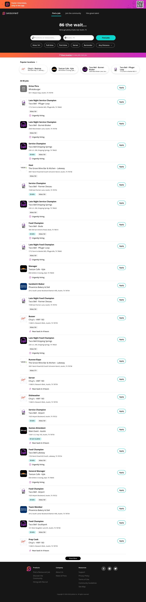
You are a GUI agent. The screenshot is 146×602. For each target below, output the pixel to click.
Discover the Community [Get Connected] (38, 577)
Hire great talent (92, 13)
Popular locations (28, 62)
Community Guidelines (88, 583)
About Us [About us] (59, 572)
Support (82, 572)
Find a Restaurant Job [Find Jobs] (41, 572)
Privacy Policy (84, 576)
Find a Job (56, 13)
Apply (121, 87)
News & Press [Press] (61, 576)
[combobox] (45, 37)
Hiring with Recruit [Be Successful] (40, 582)
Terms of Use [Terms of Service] (84, 579)
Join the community (73, 13)
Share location (65, 55)
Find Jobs (106, 38)
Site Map (82, 586)
